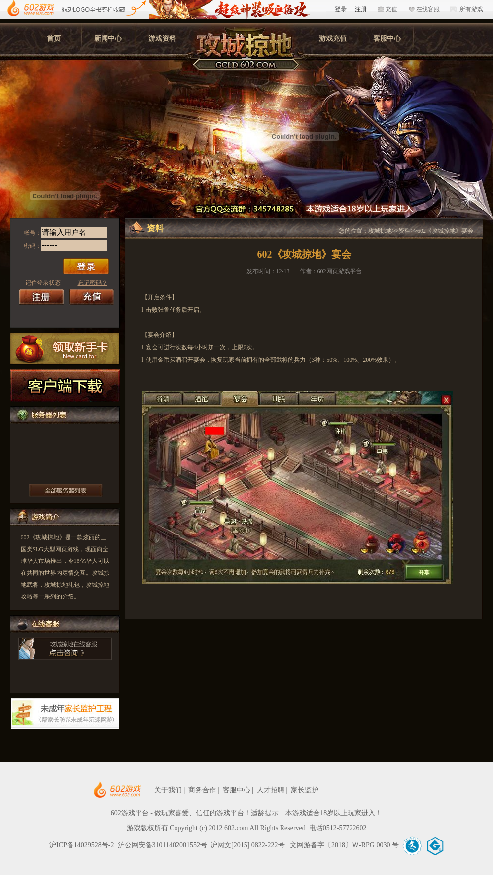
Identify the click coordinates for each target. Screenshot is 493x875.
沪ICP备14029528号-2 (81, 845)
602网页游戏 (147, 790)
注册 (361, 9)
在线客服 (428, 9)
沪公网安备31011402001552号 (162, 845)
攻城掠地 (380, 230)
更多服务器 (66, 490)
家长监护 (304, 790)
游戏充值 (333, 38)
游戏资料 (162, 38)
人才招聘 (270, 790)
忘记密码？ (92, 283)
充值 (391, 9)
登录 (341, 9)
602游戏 (30, 8)
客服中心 (387, 38)
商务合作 (202, 790)
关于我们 (168, 790)
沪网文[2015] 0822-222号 (248, 845)
